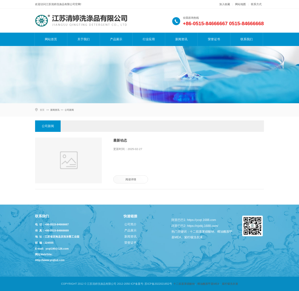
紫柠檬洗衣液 (230, 283)
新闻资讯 (181, 39)
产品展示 (116, 39)
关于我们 (83, 39)
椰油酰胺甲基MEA (208, 283)
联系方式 (256, 4)
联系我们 (246, 39)
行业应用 (149, 39)
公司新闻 (69, 110)
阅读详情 (130, 179)
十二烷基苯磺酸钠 (184, 283)
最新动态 (120, 140)
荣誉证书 (214, 39)
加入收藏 (224, 4)
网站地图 (240, 4)
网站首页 (51, 39)
